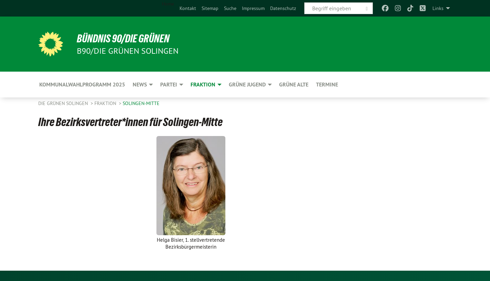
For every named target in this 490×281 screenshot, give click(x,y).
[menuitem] (188, 8)
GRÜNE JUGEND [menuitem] (247, 84)
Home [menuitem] (168, 4)
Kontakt (188, 8)
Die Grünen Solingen (63, 103)
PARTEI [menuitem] (168, 84)
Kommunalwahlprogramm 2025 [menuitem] (82, 84)
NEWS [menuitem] (140, 84)
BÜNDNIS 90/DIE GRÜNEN (123, 38)
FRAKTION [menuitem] (203, 84)
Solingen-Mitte (141, 103)
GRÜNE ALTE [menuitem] (293, 84)
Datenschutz (283, 8)
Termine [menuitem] (327, 84)
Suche (230, 8)
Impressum (253, 8)
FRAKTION (106, 103)
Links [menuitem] (437, 8)
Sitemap (210, 8)
